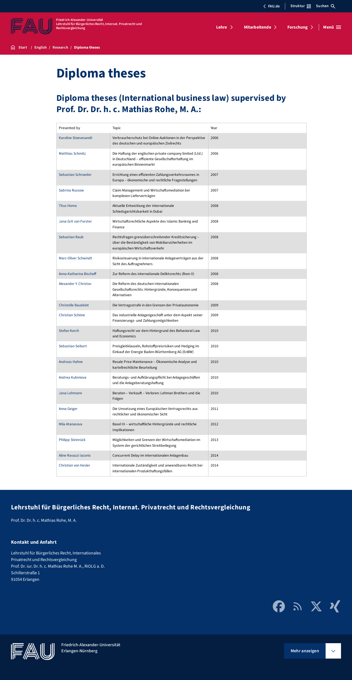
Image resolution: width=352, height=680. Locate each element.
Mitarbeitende (257, 27)
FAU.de (271, 6)
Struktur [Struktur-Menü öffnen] (300, 6)
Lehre (221, 27)
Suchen (325, 6)
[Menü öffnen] (332, 27)
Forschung (297, 27)
